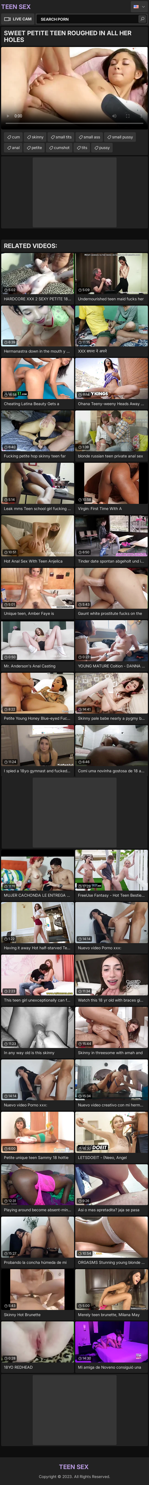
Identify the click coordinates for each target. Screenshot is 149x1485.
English (139, 6)
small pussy (122, 136)
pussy (104, 147)
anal (16, 147)
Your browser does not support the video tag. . (74, 88)
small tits (64, 136)
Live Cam (22, 18)
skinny (38, 136)
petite (37, 147)
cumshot (62, 147)
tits (84, 147)
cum (16, 136)
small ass (92, 136)
